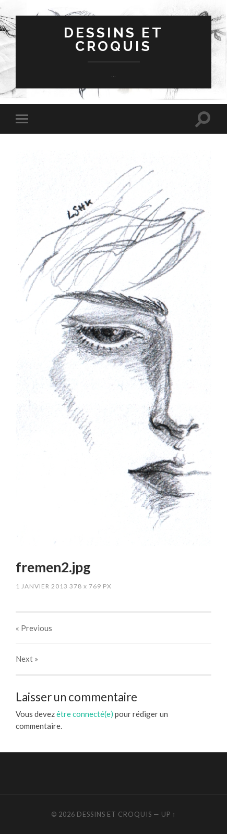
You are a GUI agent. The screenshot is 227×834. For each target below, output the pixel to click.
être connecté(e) (84, 713)
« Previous (34, 628)
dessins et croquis (113, 39)
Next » (27, 658)
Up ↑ (168, 814)
